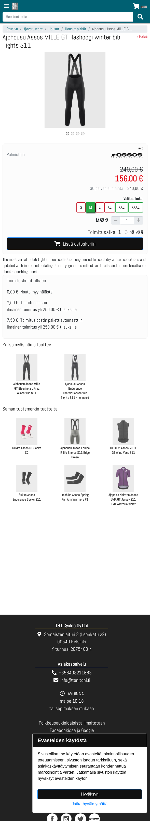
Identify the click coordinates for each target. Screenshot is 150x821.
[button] (13, 94)
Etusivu (12, 29)
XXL (122, 207)
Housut (53, 29)
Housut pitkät (75, 29)
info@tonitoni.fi (75, 680)
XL (110, 207)
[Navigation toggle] (7, 6)
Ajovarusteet (33, 29)
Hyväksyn (90, 794)
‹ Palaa (142, 36)
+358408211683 (75, 673)
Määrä (102, 220)
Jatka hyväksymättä (90, 804)
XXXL (136, 207)
